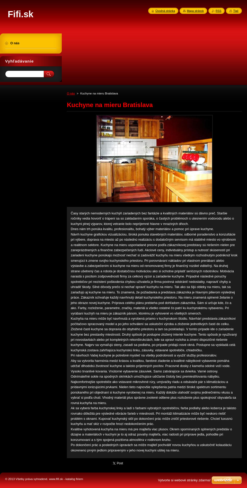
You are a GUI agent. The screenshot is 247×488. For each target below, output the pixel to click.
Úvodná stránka (165, 10)
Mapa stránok (195, 10)
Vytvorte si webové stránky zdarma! (184, 480)
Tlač (236, 10)
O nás (71, 93)
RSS (218, 10)
